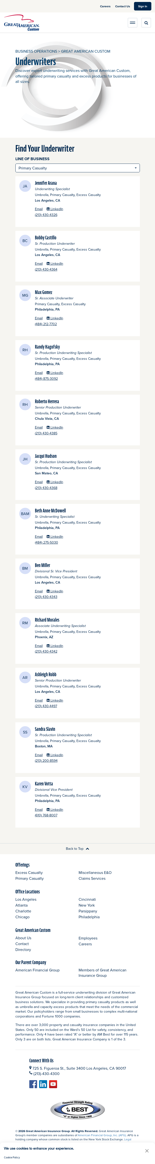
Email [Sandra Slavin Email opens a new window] (39, 755)
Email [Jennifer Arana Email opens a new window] (39, 209)
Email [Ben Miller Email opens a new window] (39, 591)
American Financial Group (37, 970)
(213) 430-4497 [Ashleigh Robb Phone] (59, 706)
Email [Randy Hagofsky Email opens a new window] (39, 373)
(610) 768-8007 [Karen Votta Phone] (59, 815)
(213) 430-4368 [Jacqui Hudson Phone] (59, 488)
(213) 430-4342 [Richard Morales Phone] (59, 651)
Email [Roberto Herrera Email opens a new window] (39, 427)
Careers (105, 6)
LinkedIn (55, 209)
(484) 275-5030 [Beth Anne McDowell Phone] (60, 542)
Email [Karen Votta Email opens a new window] (39, 809)
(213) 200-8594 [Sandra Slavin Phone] (60, 760)
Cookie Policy (12, 1157)
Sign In (144, 6)
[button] (147, 1151)
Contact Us (122, 6)
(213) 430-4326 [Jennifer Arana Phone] (59, 215)
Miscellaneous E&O (95, 872)
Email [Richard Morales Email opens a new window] (39, 646)
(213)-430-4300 (46, 1073)
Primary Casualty (29, 878)
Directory (23, 949)
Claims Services (92, 878)
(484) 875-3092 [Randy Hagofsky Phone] (60, 378)
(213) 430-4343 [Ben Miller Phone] (59, 597)
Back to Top (77, 848)
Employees (88, 938)
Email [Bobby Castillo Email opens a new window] (39, 263)
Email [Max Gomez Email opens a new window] (39, 318)
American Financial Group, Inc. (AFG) (102, 1135)
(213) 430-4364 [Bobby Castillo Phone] (59, 269)
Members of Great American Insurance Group (102, 972)
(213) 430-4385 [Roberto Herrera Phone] (59, 433)
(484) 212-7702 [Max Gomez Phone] (59, 324)
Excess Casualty (29, 872)
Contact (22, 943)
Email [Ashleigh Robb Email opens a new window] (39, 700)
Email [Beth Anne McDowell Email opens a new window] (39, 536)
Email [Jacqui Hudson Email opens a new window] (39, 482)
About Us (23, 937)
